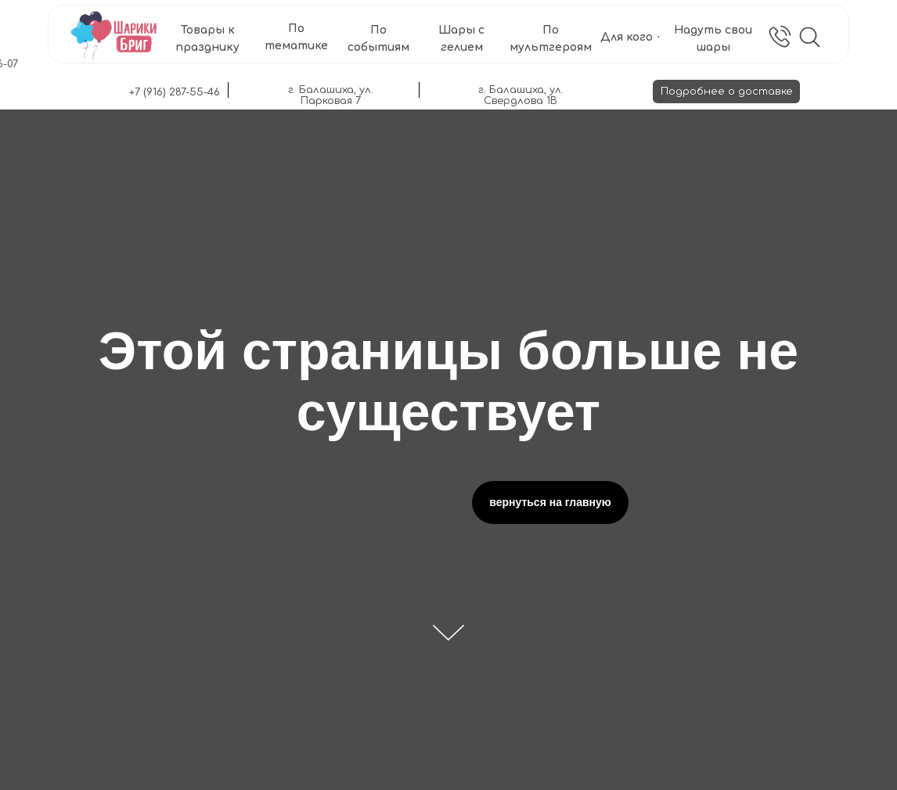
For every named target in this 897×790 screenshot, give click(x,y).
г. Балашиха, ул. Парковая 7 (330, 95)
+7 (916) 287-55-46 (174, 92)
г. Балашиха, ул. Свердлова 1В (521, 95)
